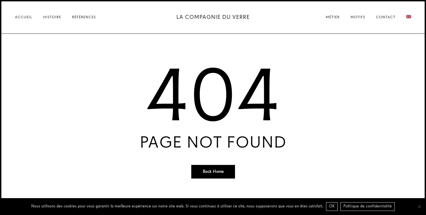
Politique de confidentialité (367, 206)
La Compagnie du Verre (213, 17)
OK (332, 206)
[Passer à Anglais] (408, 17)
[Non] (419, 206)
